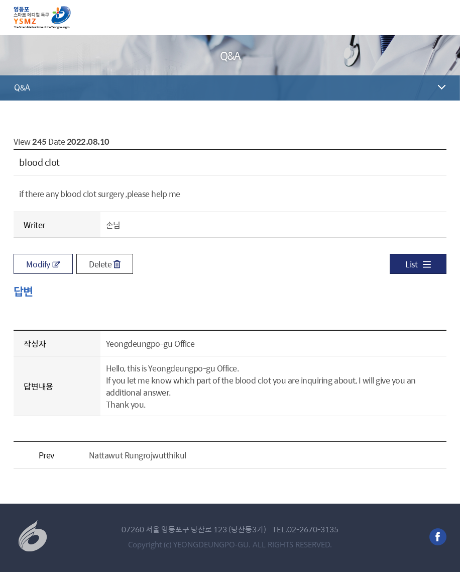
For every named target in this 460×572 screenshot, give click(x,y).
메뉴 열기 (438, 18)
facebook (437, 536)
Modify (43, 264)
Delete (105, 264)
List (417, 264)
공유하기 (439, 118)
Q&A (22, 87)
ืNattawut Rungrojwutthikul (137, 455)
